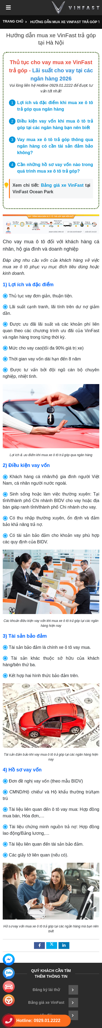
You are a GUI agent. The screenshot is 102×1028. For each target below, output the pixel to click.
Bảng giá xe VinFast (62, 185)
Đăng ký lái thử (55, 990)
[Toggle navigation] (8, 7)
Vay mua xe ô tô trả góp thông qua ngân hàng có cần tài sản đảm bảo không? (55, 146)
